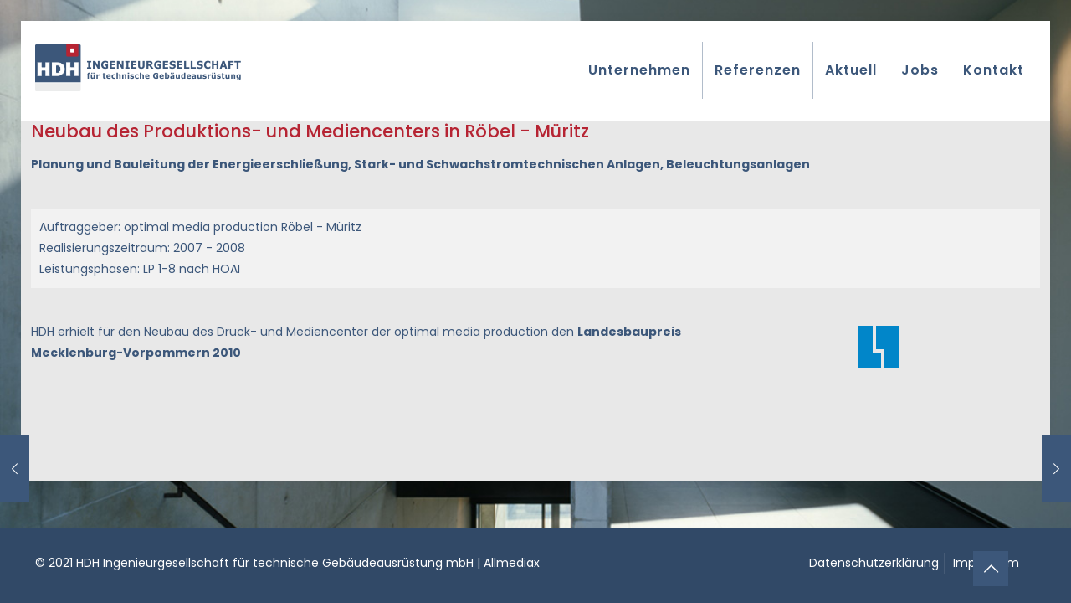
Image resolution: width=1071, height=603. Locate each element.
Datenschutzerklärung (874, 562)
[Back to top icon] (990, 568)
